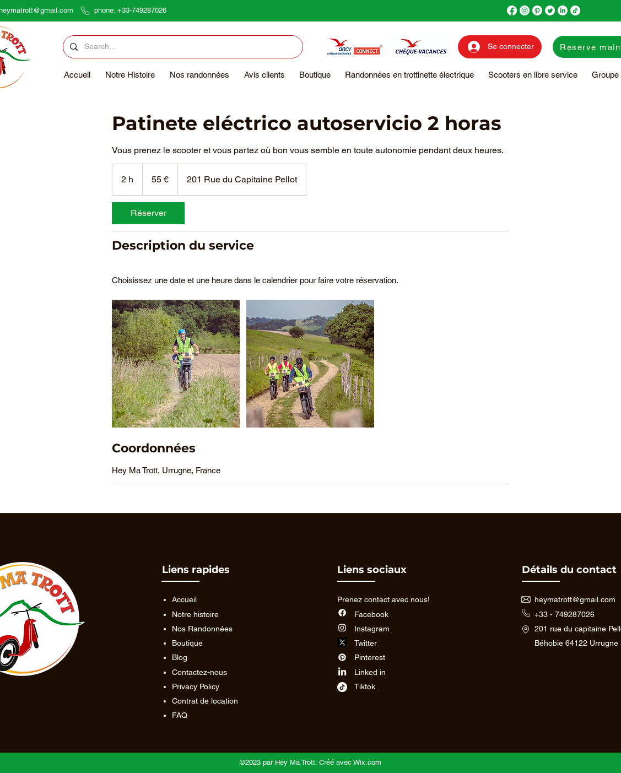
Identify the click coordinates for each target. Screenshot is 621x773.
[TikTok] (575, 10)
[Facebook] (512, 10)
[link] (148, 213)
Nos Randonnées (202, 628)
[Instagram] (525, 10)
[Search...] (181, 47)
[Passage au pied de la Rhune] (176, 364)
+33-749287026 (141, 10)
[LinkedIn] (563, 10)
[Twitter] (550, 10)
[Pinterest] (537, 10)
